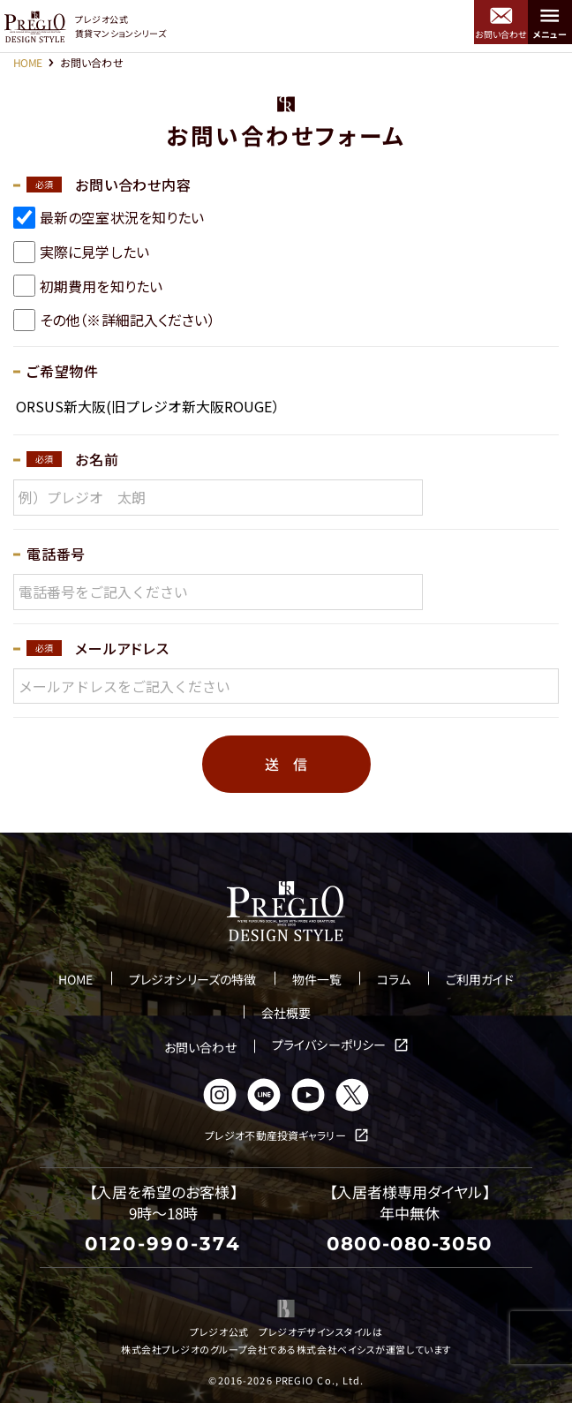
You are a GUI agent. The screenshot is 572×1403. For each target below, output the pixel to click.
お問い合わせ (200, 1047)
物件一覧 (317, 979)
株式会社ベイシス (336, 1349)
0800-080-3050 (409, 1243)
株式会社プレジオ (160, 1349)
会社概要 (286, 1013)
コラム (393, 979)
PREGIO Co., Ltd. (320, 1380)
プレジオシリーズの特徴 (192, 979)
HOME (28, 62)
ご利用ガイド (480, 979)
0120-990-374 (163, 1243)
